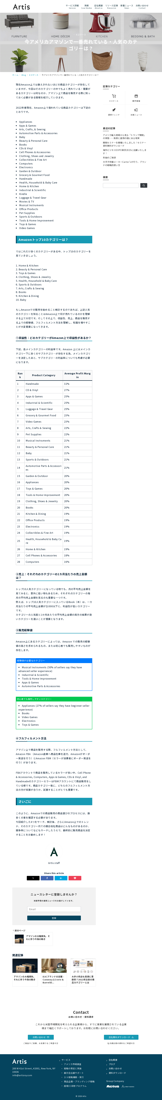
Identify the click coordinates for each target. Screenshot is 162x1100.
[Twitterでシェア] (33, 878)
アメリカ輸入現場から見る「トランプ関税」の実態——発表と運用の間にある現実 (124, 137)
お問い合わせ (41, 1037)
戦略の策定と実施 (72, 1068)
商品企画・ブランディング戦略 (79, 1081)
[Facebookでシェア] (47, 878)
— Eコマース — (81, 34)
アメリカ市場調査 (72, 1064)
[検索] (143, 185)
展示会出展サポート (74, 1072)
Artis (84, 1096)
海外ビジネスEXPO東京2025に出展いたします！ (124, 152)
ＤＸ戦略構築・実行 (74, 1077)
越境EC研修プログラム (75, 1085)
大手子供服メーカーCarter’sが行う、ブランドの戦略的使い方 (124, 163)
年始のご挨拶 (109, 157)
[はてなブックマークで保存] (61, 878)
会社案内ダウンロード (121, 1037)
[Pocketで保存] (75, 878)
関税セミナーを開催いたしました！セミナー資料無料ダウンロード (124, 144)
